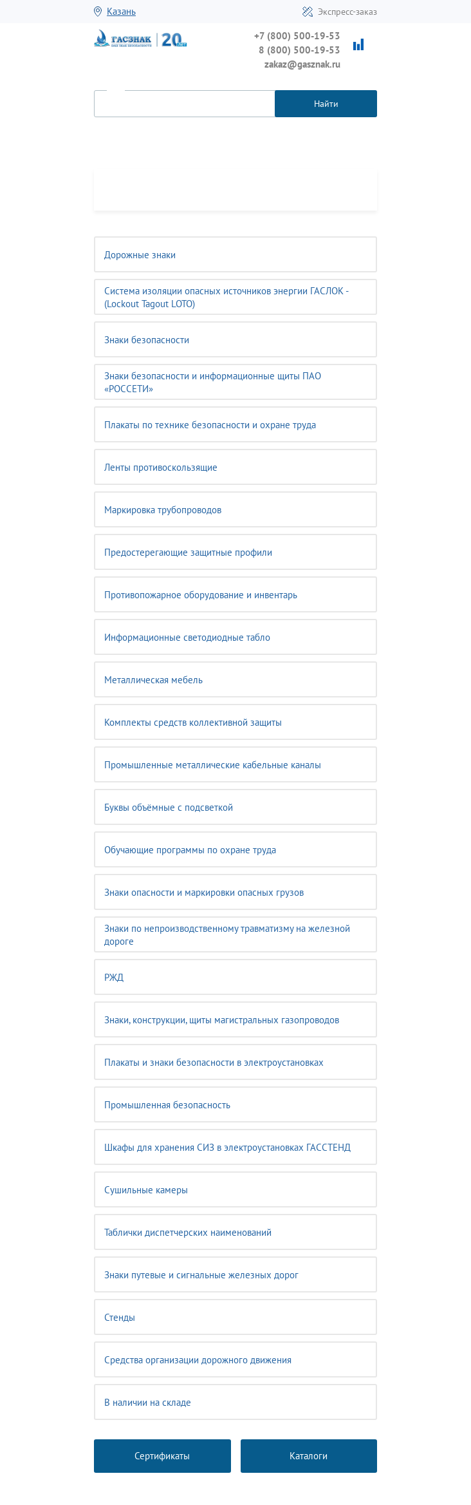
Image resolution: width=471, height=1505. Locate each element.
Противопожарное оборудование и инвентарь (200, 595)
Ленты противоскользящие (160, 467)
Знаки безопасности (146, 340)
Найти (326, 103)
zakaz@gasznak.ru (302, 64)
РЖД (114, 977)
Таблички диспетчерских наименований (188, 1232)
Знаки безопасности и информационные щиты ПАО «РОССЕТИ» (212, 382)
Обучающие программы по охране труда (190, 850)
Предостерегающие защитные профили (188, 552)
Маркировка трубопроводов (162, 510)
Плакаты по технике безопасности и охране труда (210, 425)
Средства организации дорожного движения (197, 1360)
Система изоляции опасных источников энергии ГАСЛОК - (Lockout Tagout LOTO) (226, 297)
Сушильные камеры (146, 1190)
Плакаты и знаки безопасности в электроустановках (214, 1062)
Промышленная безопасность (167, 1105)
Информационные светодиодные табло (187, 637)
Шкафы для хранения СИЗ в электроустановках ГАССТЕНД (227, 1147)
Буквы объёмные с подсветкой (168, 807)
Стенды (119, 1317)
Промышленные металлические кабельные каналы (212, 765)
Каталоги (309, 1456)
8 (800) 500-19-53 (299, 50)
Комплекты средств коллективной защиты (193, 722)
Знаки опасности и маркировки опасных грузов (204, 892)
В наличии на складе (147, 1402)
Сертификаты (162, 1456)
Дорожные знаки (140, 255)
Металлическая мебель (153, 680)
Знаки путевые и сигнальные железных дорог (201, 1275)
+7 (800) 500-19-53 (297, 36)
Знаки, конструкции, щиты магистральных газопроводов (221, 1020)
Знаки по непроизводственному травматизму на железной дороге (227, 934)
